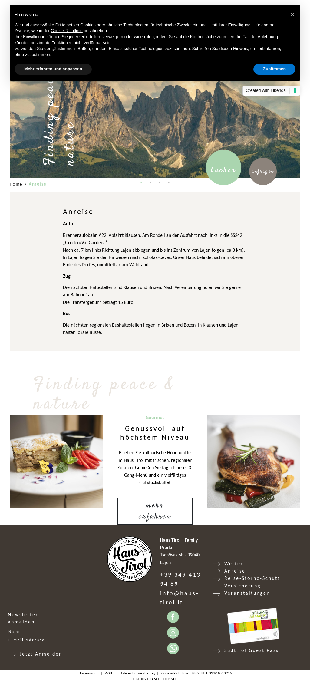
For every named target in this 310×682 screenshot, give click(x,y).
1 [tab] (141, 183)
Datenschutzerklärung (137, 673)
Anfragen (263, 171)
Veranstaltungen (247, 593)
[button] (292, 14)
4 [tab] (169, 183)
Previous (5, 110)
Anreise (235, 571)
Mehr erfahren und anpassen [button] (53, 68)
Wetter (233, 563)
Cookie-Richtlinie (174, 673)
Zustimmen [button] (274, 68)
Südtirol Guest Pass (251, 650)
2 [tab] (150, 183)
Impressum (88, 673)
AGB (108, 673)
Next (305, 110)
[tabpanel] (155, 110)
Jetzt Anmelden (41, 654)
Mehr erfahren (155, 511)
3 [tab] (160, 183)
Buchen (223, 170)
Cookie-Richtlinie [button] (67, 30)
